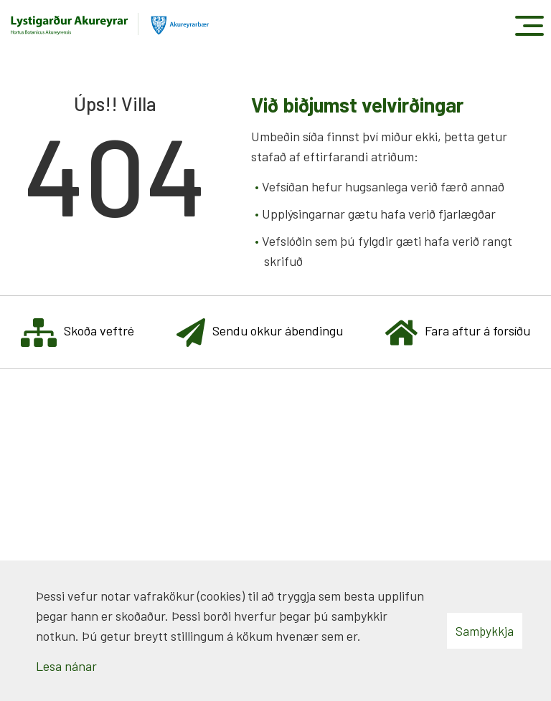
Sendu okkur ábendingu (259, 332)
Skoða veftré (77, 332)
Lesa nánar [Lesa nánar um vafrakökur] (66, 666)
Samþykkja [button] (485, 631)
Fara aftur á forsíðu (457, 332)
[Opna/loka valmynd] (529, 25)
